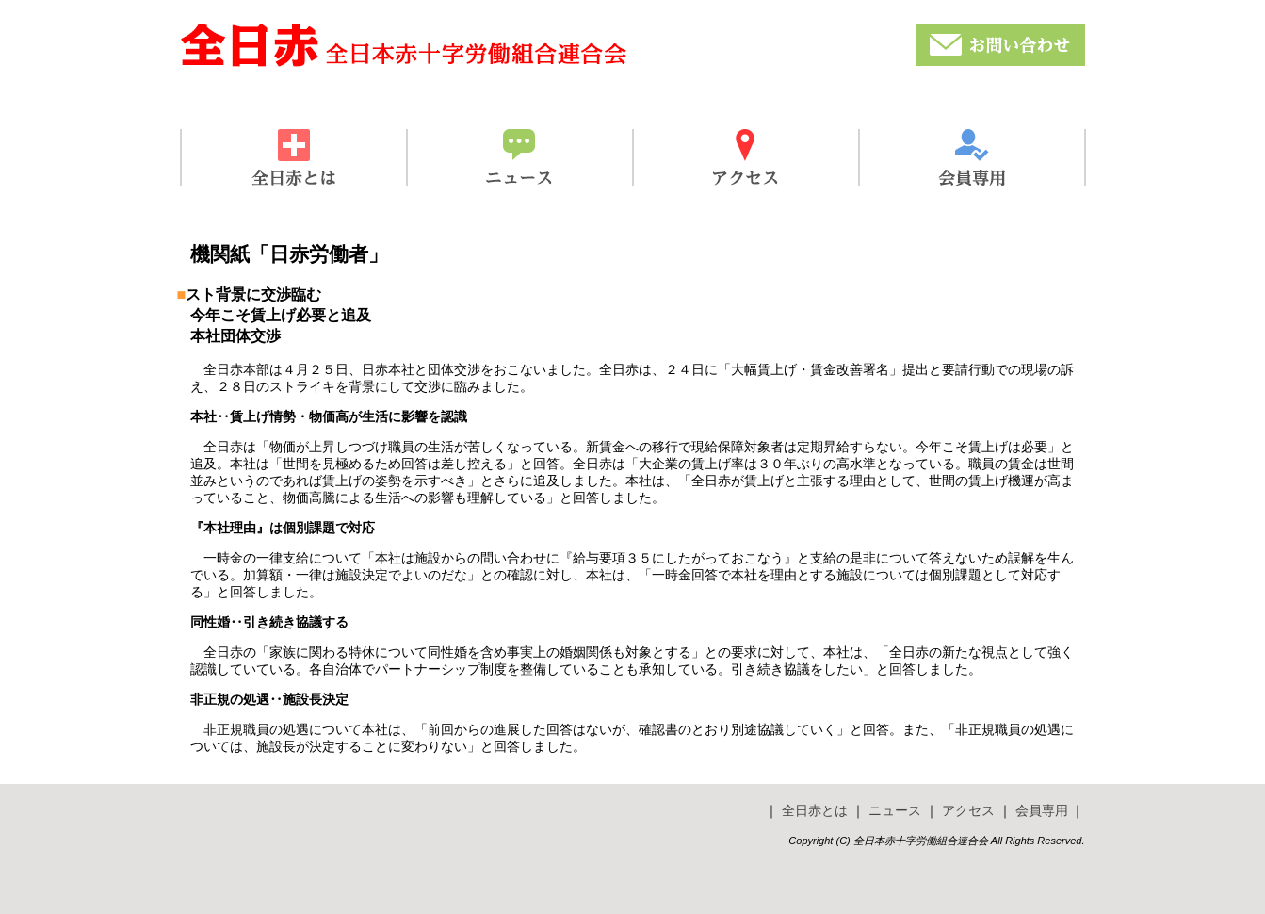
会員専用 (1041, 810)
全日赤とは (815, 810)
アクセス (968, 810)
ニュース (894, 810)
